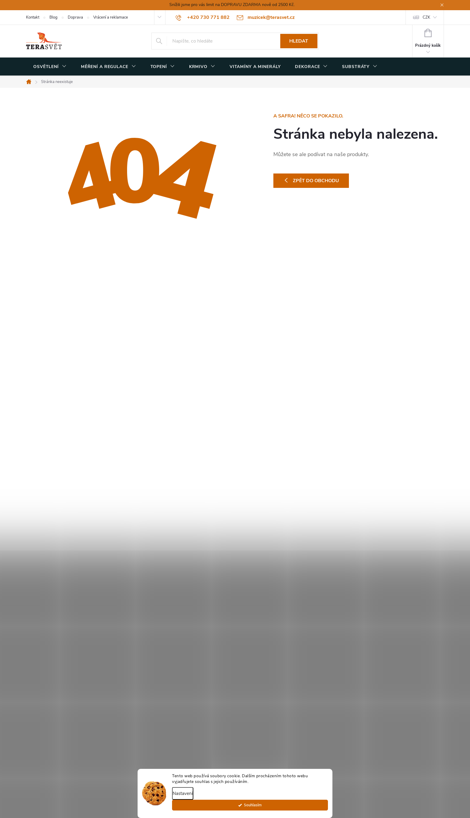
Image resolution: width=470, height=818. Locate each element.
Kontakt (32, 17)
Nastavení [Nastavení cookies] (183, 796)
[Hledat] (235, 41)
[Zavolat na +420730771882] (202, 17)
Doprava (75, 17)
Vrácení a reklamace (110, 17)
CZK (426, 17)
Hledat (298, 41)
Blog (53, 17)
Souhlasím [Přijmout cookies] (312, 808)
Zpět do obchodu (316, 180)
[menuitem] (50, 67)
